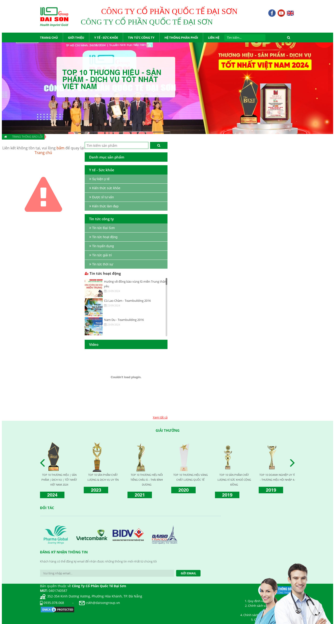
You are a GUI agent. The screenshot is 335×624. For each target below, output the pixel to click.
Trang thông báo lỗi (27, 137)
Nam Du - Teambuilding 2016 (124, 320)
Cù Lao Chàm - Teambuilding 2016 (127, 300)
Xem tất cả (160, 417)
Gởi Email (188, 573)
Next (293, 463)
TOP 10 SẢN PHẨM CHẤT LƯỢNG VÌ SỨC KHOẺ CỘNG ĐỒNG (234, 479)
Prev (43, 463)
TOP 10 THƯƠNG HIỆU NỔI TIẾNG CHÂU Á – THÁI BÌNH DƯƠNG (147, 479)
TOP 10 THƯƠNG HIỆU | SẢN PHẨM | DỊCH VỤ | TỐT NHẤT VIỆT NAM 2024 (59, 479)
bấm (60, 148)
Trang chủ (43, 152)
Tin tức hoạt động (103, 273)
